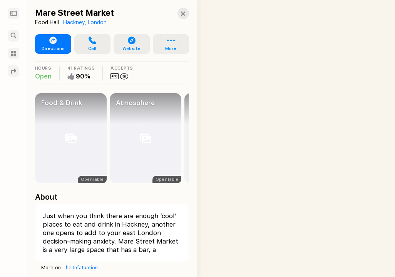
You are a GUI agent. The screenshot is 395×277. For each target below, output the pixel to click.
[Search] (13, 36)
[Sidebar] (13, 13)
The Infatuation (80, 267)
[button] (175, 13)
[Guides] (13, 53)
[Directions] (13, 71)
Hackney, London (85, 22)
